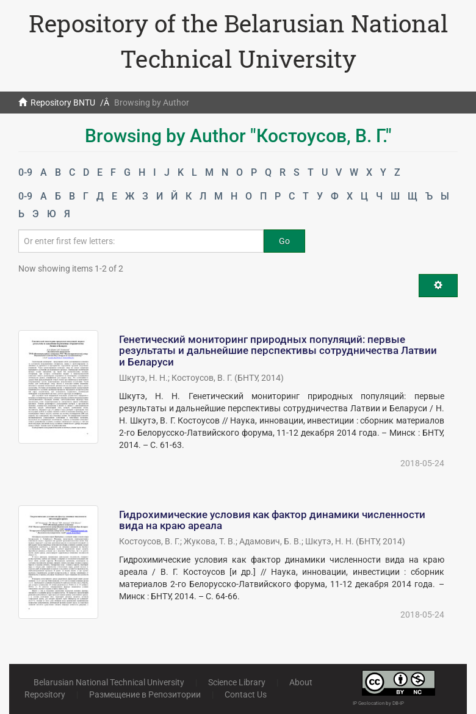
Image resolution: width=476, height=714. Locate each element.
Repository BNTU (63, 102)
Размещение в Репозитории (145, 694)
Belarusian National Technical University (109, 682)
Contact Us (246, 694)
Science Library (236, 682)
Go (284, 241)
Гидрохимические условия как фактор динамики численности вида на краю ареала (272, 520)
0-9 (25, 172)
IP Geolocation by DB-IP (378, 703)
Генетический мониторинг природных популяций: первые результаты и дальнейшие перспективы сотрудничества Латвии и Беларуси (278, 350)
